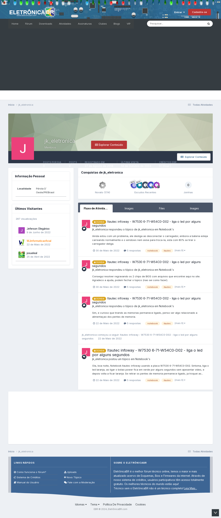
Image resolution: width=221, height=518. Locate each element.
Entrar (179, 12)
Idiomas (81, 504)
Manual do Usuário (26, 482)
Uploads (70, 472)
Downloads (45, 23)
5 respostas (132, 250)
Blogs (117, 23)
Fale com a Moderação (79, 482)
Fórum (28, 23)
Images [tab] (129, 208)
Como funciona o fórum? (30, 472)
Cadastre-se (199, 12)
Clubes (103, 23)
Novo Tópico (72, 477)
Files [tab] (162, 208)
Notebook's (166, 229)
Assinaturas (85, 23)
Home (15, 23)
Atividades (65, 23)
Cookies (140, 504)
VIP (128, 23)
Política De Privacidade (117, 504)
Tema (95, 504)
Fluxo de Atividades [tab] (97, 208)
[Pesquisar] (168, 24)
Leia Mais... (190, 488)
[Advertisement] (110, 64)
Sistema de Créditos (27, 477)
